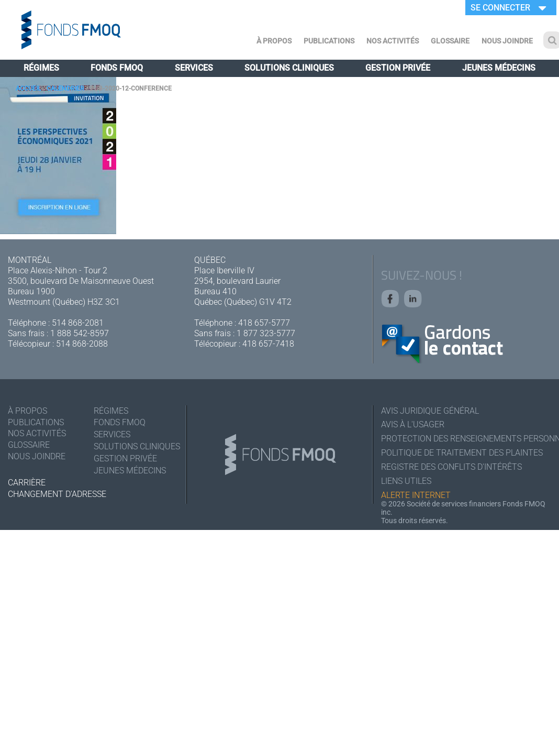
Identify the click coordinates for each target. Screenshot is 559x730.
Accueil (28, 88)
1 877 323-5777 (266, 333)
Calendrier (65, 88)
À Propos (274, 41)
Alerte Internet (416, 496)
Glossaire (450, 41)
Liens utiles (406, 481)
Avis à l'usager (412, 425)
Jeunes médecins (498, 68)
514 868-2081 (78, 323)
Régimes (41, 68)
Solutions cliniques (289, 68)
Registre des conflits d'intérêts (451, 467)
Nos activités (392, 41)
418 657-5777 (264, 323)
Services (194, 68)
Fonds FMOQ (117, 68)
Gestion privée (397, 68)
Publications (329, 41)
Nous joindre (507, 41)
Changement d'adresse (57, 495)
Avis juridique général (430, 411)
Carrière (27, 483)
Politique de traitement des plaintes (462, 453)
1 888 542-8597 (79, 333)
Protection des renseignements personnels (466, 439)
